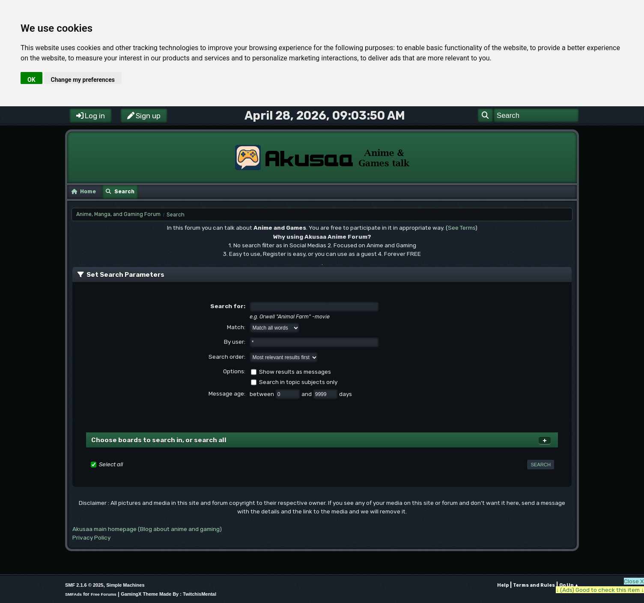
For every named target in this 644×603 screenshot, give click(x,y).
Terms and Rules (534, 585)
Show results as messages (295, 371)
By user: (234, 341)
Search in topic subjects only (298, 381)
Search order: (227, 356)
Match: (236, 327)
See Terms (461, 227)
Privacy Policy (91, 537)
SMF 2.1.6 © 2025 (84, 585)
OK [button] (31, 79)
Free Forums (103, 594)
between (262, 393)
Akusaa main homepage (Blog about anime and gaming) (147, 528)
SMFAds (73, 594)
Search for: (227, 306)
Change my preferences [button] (83, 79)
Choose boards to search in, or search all (159, 440)
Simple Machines (125, 585)
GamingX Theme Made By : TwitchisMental (168, 594)
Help (503, 585)
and (307, 393)
